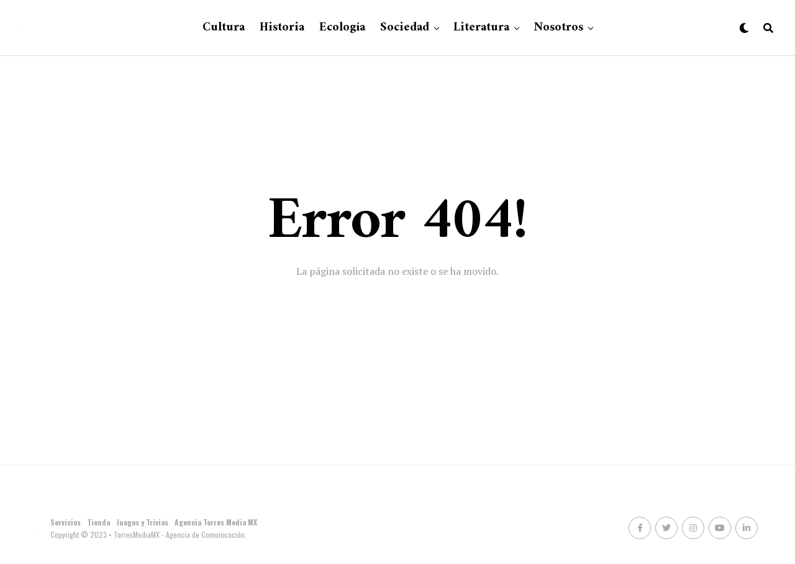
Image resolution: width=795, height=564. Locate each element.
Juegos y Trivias (142, 522)
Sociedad (404, 28)
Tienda (98, 522)
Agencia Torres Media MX (216, 522)
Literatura (481, 28)
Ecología (342, 28)
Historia (282, 28)
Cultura (223, 28)
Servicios (65, 522)
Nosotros (558, 28)
